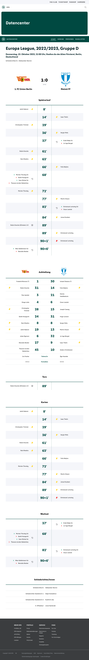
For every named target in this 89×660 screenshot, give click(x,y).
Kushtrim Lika (49, 599)
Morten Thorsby (21, 174)
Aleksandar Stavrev (25, 61)
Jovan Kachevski (50, 605)
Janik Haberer (24, 109)
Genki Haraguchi (23, 177)
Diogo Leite (25, 302)
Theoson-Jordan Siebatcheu (19, 183)
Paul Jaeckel (25, 295)
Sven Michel (22, 180)
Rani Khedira (24, 159)
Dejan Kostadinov (50, 593)
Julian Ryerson (24, 336)
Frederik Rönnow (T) (22, 281)
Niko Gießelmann (20, 248)
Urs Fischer (25, 356)
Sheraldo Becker (23, 251)
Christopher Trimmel (21, 125)
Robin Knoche (24, 151)
